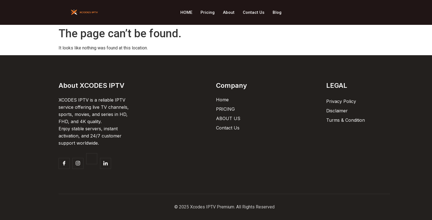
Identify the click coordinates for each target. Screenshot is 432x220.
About (229, 12)
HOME (186, 12)
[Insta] (77, 163)
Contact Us (253, 12)
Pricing (208, 12)
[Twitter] (91, 158)
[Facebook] (64, 163)
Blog (277, 12)
